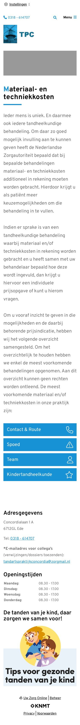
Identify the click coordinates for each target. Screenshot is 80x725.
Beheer (55, 698)
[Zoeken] (55, 17)
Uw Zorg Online (35, 698)
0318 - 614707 (22, 538)
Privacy (29, 714)
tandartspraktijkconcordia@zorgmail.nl (36, 561)
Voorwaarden (47, 714)
